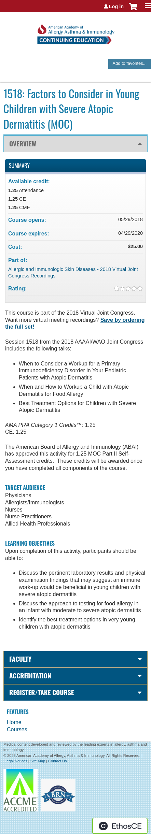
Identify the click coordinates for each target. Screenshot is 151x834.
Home (14, 722)
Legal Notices (15, 761)
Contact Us (57, 761)
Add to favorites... (130, 63)
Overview (22, 143)
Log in (116, 6)
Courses (17, 729)
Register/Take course (41, 692)
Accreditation (30, 675)
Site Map (37, 761)
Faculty (20, 659)
